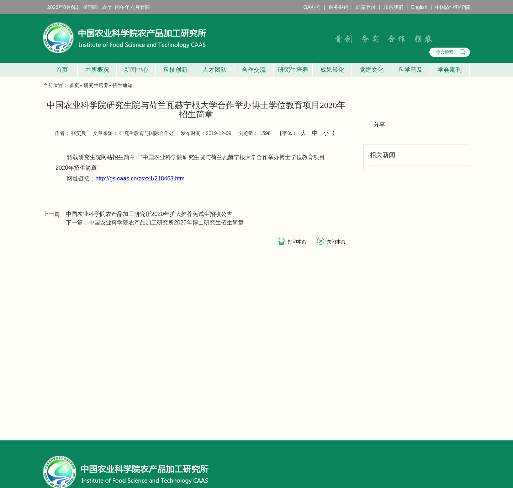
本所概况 (97, 69)
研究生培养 (293, 69)
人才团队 (214, 69)
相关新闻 (382, 154)
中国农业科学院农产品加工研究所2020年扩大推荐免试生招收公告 (149, 214)
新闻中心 (136, 69)
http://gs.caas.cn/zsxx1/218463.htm (140, 178)
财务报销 (338, 7)
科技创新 (175, 69)
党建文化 (371, 69)
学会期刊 (450, 69)
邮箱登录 (366, 7)
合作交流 (254, 69)
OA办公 (312, 7)
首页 (60, 69)
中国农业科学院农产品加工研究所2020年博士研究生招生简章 (166, 222)
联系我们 (393, 7)
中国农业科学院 (452, 7)
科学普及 (410, 69)
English (419, 7)
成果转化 (332, 69)
